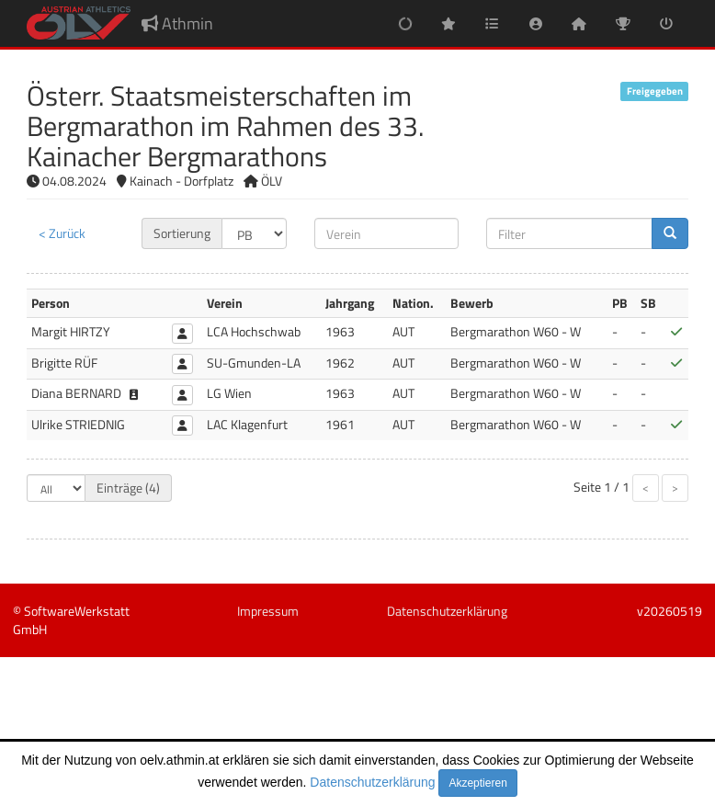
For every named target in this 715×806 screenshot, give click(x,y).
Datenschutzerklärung (372, 782)
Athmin (177, 23)
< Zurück (62, 233)
